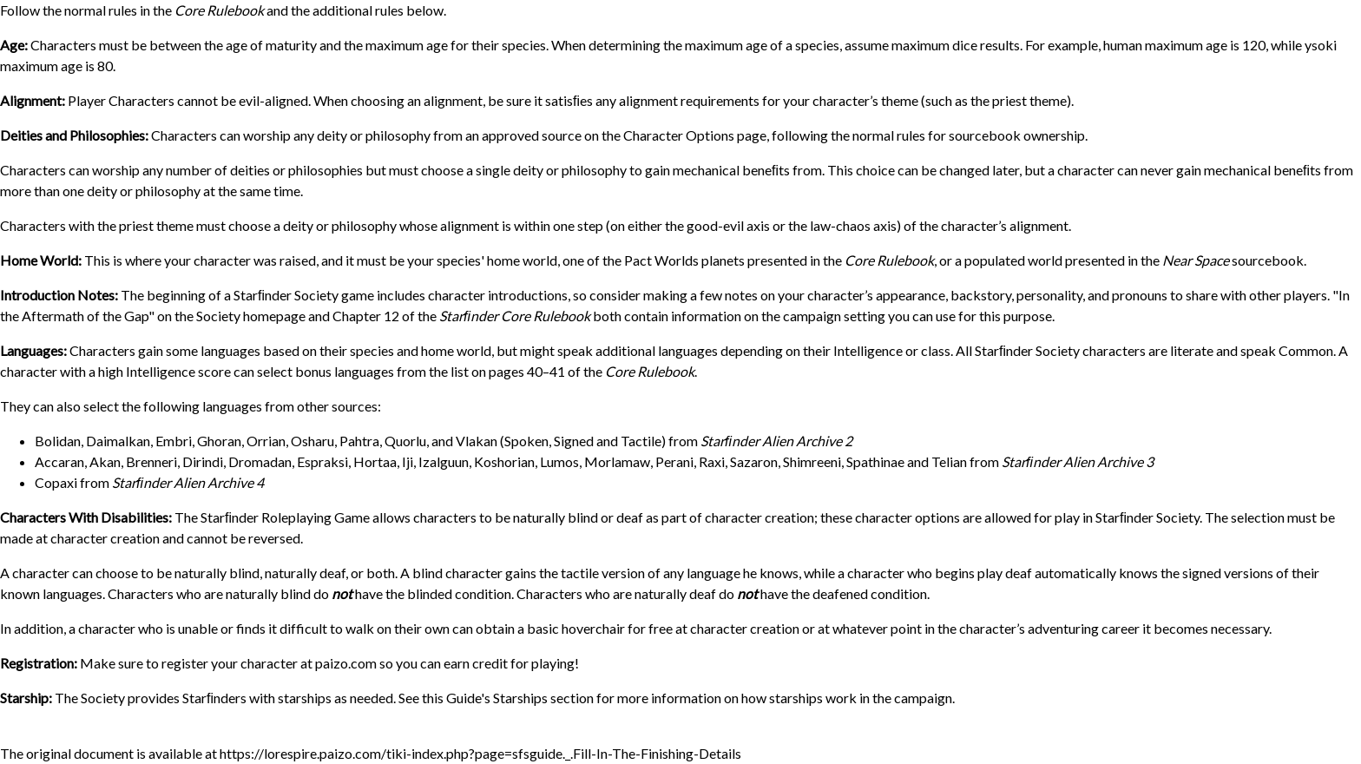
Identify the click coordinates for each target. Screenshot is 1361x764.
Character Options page (694, 135)
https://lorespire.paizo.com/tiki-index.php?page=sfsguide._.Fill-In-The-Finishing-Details (480, 753)
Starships (520, 697)
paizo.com (346, 663)
